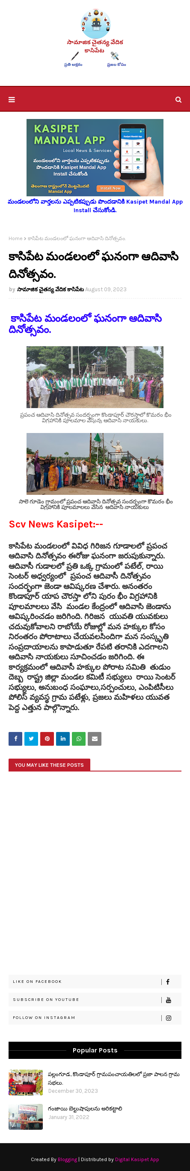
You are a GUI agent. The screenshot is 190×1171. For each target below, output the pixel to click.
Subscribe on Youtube (97, 1000)
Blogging (67, 1159)
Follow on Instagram (97, 1018)
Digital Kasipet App (137, 1159)
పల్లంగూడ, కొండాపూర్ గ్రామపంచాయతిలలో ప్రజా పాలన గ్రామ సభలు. (114, 1078)
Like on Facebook (97, 982)
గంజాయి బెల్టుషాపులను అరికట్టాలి (85, 1108)
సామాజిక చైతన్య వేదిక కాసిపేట (50, 289)
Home (16, 238)
